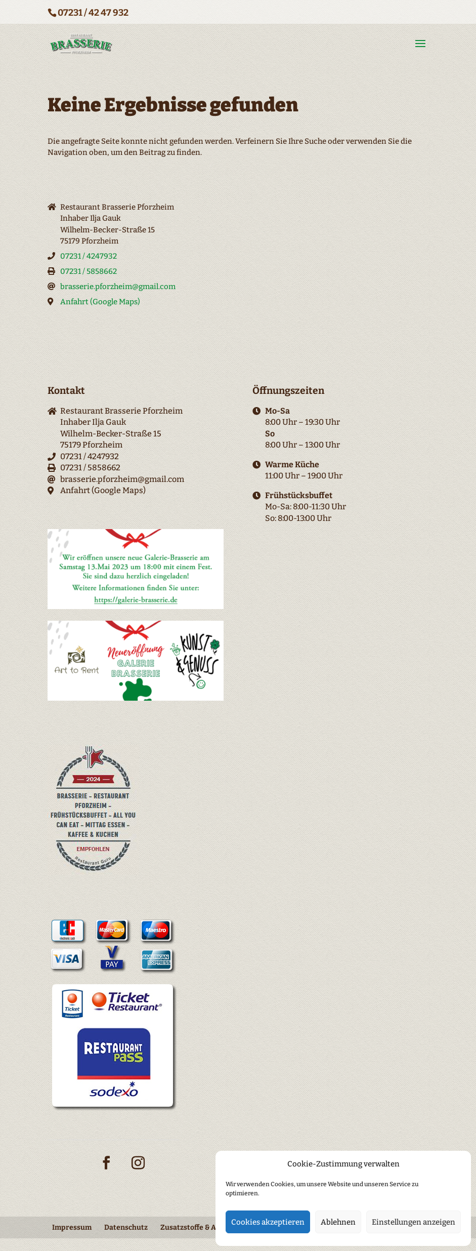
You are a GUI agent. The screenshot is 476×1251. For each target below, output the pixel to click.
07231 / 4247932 (88, 256)
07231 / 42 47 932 (93, 12)
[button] (420, 44)
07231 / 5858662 (88, 271)
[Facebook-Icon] (106, 1169)
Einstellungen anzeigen (413, 1222)
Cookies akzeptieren (268, 1222)
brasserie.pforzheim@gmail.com (118, 286)
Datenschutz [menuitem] (126, 1227)
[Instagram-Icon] (138, 1169)
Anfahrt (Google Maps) (100, 301)
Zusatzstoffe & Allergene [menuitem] (202, 1227)
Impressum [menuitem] (72, 1227)
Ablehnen (338, 1222)
